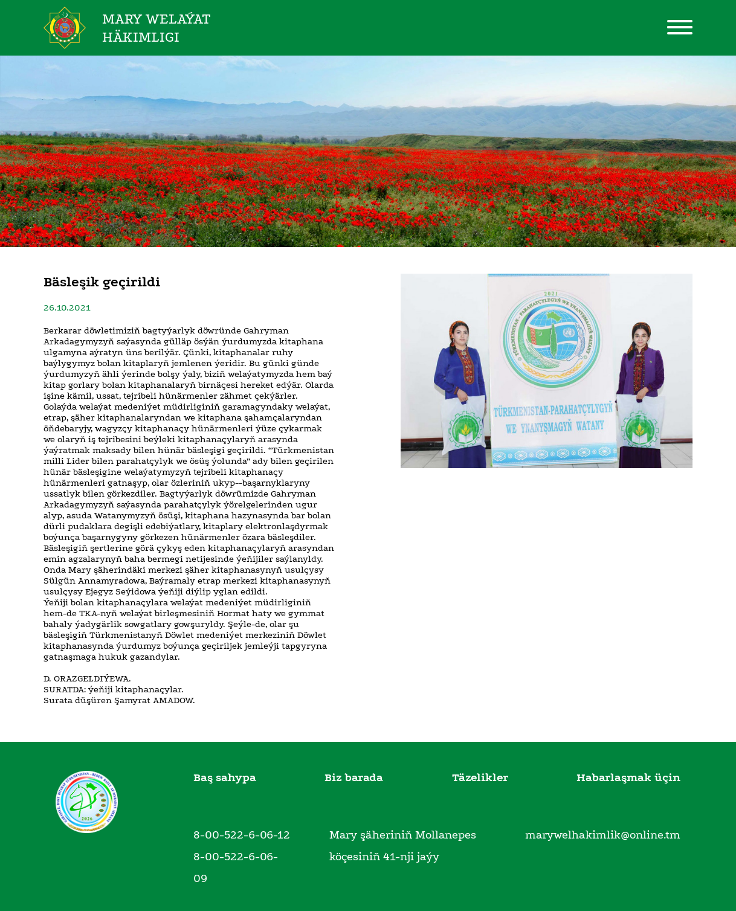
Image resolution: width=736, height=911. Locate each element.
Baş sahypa (224, 777)
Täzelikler (480, 777)
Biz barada (353, 777)
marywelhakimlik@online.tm (602, 835)
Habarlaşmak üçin (628, 777)
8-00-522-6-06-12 (241, 835)
